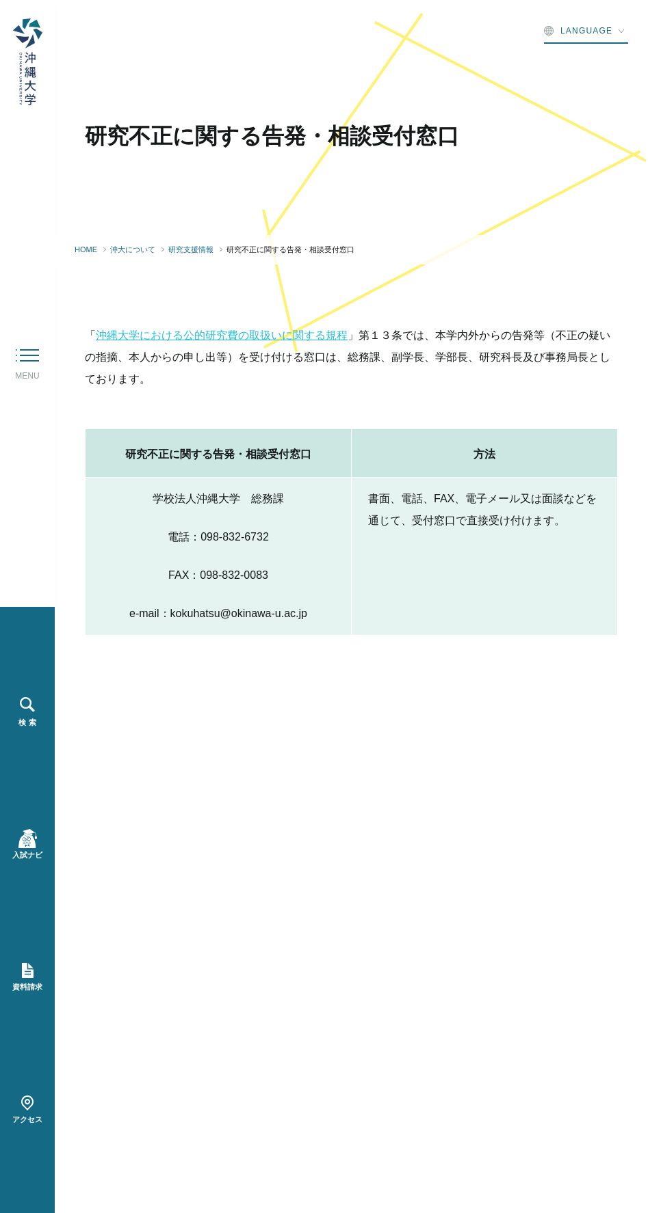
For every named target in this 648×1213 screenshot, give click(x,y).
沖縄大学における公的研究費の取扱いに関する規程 (222, 335)
